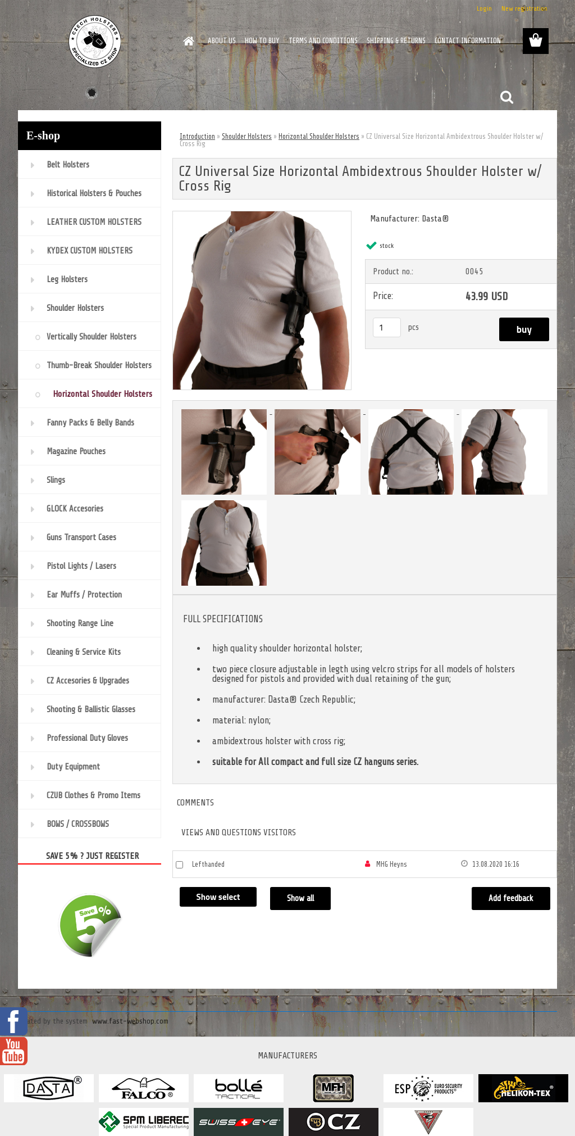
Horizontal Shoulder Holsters (319, 136)
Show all (300, 898)
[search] (506, 97)
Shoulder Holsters (247, 136)
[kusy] (387, 327)
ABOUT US (222, 41)
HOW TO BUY (262, 41)
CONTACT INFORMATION (468, 41)
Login (484, 8)
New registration (524, 8)
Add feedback (511, 898)
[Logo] (95, 41)
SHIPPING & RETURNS (396, 41)
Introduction (197, 136)
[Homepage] (186, 41)
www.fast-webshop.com (130, 1021)
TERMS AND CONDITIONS (323, 41)
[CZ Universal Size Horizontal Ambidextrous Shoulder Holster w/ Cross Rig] (262, 216)
